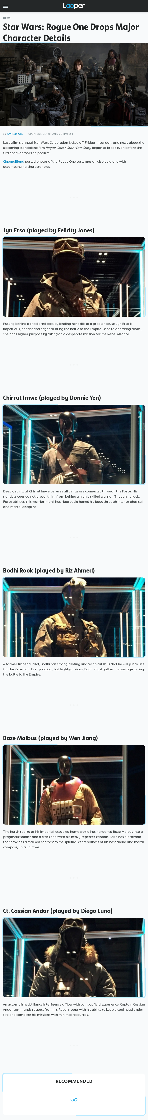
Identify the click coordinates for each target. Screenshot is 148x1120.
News (7, 18)
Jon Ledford (15, 133)
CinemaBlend (13, 161)
